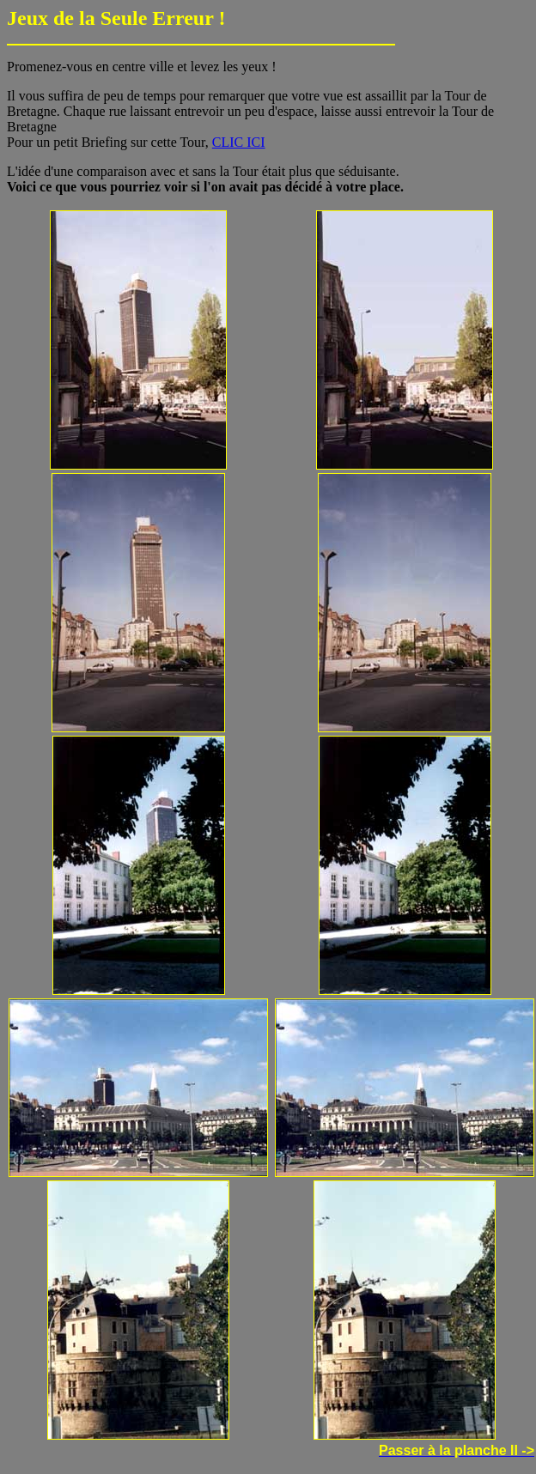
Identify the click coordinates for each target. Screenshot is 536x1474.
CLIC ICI (238, 142)
